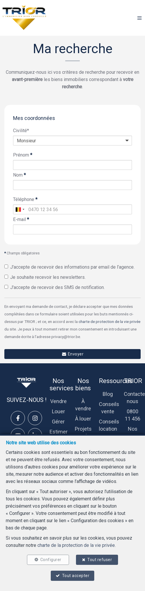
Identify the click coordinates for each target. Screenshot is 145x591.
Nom (19, 175)
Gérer (58, 421)
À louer (83, 419)
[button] (139, 18)
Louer (58, 411)
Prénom (22, 155)
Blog (108, 394)
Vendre (58, 401)
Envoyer (72, 354)
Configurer (50, 559)
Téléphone (25, 199)
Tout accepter (76, 575)
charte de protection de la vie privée (109, 321)
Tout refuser (99, 559)
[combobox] (19, 209)
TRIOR (133, 381)
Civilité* (21, 130)
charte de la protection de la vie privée (76, 545)
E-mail (21, 219)
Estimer (59, 432)
